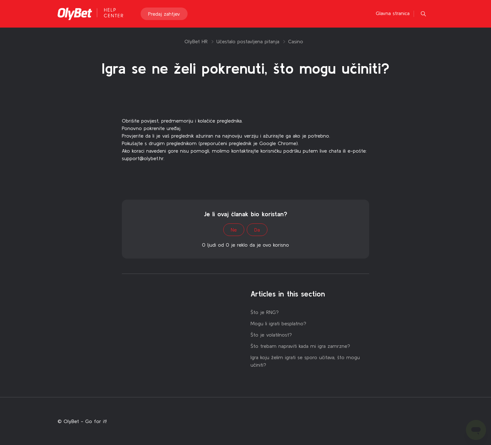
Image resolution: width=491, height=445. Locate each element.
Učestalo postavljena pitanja (247, 41)
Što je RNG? (265, 312)
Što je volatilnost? (271, 335)
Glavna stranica (393, 13)
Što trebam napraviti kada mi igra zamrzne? (300, 346)
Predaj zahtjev (164, 14)
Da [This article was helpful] (257, 230)
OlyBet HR (196, 41)
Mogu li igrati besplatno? (278, 323)
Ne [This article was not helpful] (234, 230)
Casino (295, 41)
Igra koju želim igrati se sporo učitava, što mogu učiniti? (305, 361)
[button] (423, 14)
